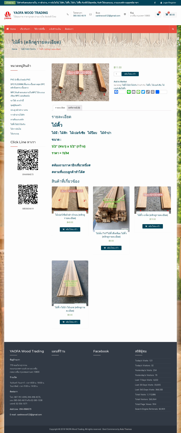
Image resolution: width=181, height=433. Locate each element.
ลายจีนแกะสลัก (17, 119)
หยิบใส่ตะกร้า (130, 74)
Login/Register (168, 3)
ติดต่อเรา (69, 29)
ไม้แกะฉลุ (15, 134)
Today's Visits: (142, 360)
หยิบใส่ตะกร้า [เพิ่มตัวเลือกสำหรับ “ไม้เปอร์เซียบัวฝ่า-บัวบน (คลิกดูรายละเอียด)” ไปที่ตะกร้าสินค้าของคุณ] (71, 229)
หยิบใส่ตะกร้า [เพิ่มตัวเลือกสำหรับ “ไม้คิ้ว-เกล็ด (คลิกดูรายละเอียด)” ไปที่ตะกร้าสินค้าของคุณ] (154, 226)
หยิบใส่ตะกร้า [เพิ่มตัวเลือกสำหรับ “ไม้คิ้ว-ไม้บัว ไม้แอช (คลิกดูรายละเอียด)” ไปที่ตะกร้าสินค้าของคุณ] (71, 322)
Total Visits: (141, 394)
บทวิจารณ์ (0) (74, 108)
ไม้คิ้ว (148, 85)
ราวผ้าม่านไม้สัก (18, 115)
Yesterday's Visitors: (145, 375)
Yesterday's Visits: (144, 370)
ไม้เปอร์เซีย (156, 85)
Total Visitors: (142, 399)
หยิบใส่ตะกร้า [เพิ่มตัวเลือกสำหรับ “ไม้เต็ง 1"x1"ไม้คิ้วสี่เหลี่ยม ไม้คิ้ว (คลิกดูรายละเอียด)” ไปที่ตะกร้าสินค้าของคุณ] (113, 248)
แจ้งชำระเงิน (55, 29)
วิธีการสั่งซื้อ (39, 29)
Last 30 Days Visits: (144, 385)
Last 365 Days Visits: (145, 389)
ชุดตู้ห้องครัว (16, 105)
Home (11, 28)
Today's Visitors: (143, 365)
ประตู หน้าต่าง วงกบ (19, 110)
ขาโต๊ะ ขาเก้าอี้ (17, 100)
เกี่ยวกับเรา (25, 29)
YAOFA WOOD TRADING (31, 13)
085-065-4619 (79, 16)
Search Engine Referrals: (147, 409)
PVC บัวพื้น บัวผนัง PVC (20, 80)
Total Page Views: (144, 404)
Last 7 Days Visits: (144, 380)
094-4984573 (25, 409)
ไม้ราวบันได (16, 129)
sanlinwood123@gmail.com (108, 16)
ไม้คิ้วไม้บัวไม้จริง (28, 49)
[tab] (60, 108)
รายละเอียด (60, 108)
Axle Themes (126, 429)
